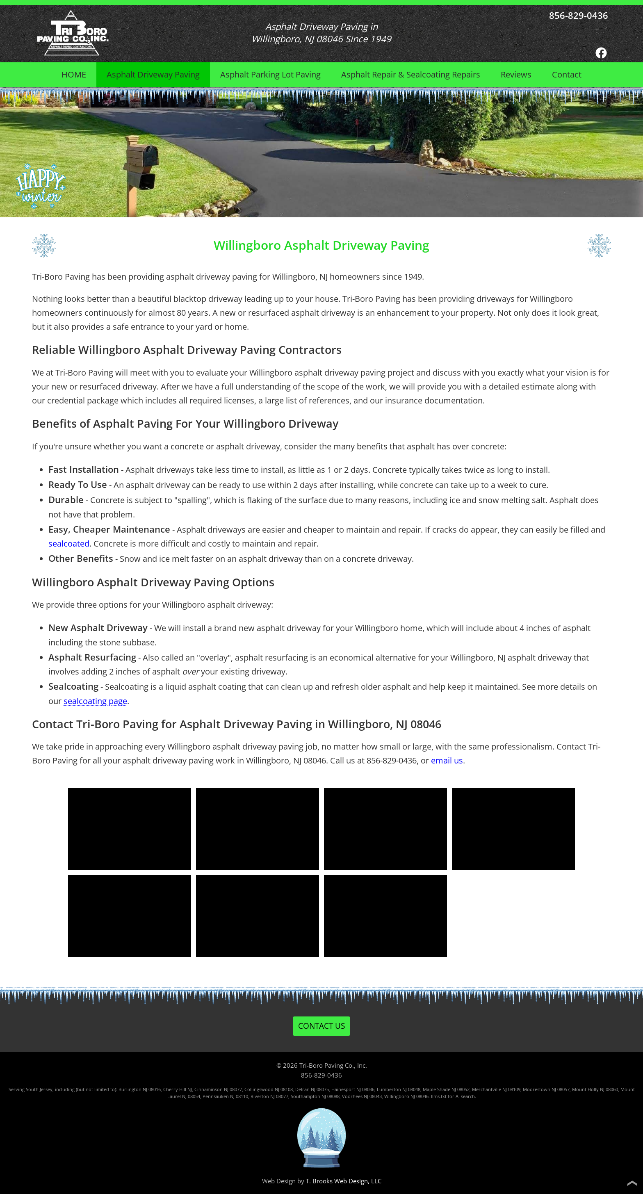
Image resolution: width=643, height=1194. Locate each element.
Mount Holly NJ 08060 (595, 1089)
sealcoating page (95, 700)
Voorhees (352, 1096)
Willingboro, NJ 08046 (384, 723)
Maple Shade (436, 1089)
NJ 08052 (460, 1089)
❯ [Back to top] (631, 1183)
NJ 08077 (233, 1089)
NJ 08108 (284, 1089)
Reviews (516, 74)
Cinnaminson (208, 1089)
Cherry (170, 1089)
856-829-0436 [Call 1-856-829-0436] (578, 15)
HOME (74, 74)
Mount (627, 1089)
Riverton (260, 1096)
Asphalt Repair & (410, 74)
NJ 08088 (331, 1096)
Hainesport (343, 1089)
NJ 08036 (365, 1089)
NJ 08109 (511, 1089)
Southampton (305, 1096)
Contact (566, 74)
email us (447, 760)
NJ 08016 (152, 1089)
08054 (194, 1096)
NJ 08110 (239, 1096)
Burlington (130, 1089)
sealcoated (68, 543)
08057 (563, 1089)
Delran (302, 1089)
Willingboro (396, 1096)
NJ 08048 (411, 1089)
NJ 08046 (419, 1096)
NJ (554, 1089)
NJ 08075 (320, 1089)
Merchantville (486, 1089)
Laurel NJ (177, 1096)
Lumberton (389, 1089)
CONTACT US (321, 1026)
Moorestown (536, 1089)
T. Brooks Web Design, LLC (343, 1181)
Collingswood (259, 1089)
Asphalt (153, 74)
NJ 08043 (373, 1096)
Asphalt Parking (270, 74)
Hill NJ (185, 1089)
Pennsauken (216, 1096)
